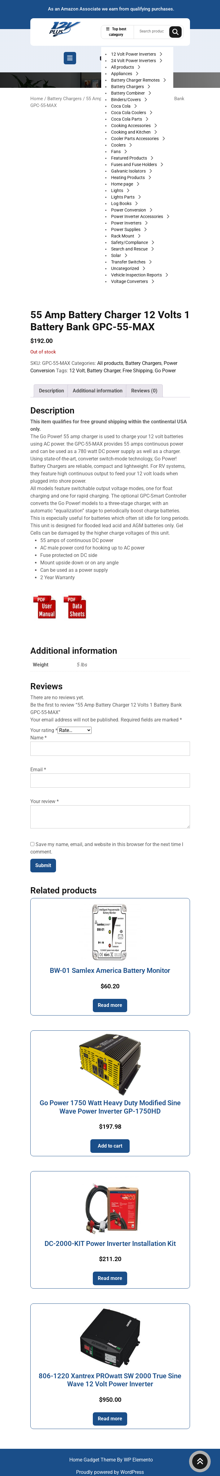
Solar (116, 255)
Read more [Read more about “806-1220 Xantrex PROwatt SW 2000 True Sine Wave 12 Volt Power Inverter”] (110, 1419)
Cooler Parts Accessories (135, 138)
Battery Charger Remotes (136, 80)
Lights (117, 190)
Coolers (119, 145)
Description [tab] (51, 391)
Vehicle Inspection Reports (137, 274)
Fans (116, 151)
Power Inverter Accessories (137, 216)
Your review (44, 801)
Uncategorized (125, 268)
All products (123, 67)
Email (38, 769)
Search (175, 32)
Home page (122, 184)
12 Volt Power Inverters (134, 54)
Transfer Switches (128, 261)
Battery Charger (103, 371)
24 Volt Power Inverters (134, 60)
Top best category (116, 32)
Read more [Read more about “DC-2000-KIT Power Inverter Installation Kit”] (110, 1278)
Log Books (121, 203)
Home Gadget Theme (93, 1460)
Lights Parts (123, 197)
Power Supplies (126, 229)
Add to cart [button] (110, 1146)
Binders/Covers (126, 99)
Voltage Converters (130, 281)
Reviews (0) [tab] (144, 391)
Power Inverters (126, 222)
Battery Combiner (128, 93)
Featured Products (129, 158)
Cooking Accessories (131, 125)
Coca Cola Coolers (129, 112)
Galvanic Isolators (129, 171)
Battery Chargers (128, 86)
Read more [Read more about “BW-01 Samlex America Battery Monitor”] (110, 1005)
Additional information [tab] (98, 391)
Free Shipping (138, 371)
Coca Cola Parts (127, 119)
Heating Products (128, 177)
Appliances (122, 73)
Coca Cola (121, 106)
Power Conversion (129, 209)
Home (36, 98)
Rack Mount (123, 235)
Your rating (44, 730)
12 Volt (77, 371)
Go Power (165, 371)
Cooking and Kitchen (131, 132)
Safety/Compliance (130, 242)
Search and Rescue (130, 248)
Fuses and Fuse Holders (134, 164)
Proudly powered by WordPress (110, 1472)
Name (38, 738)
